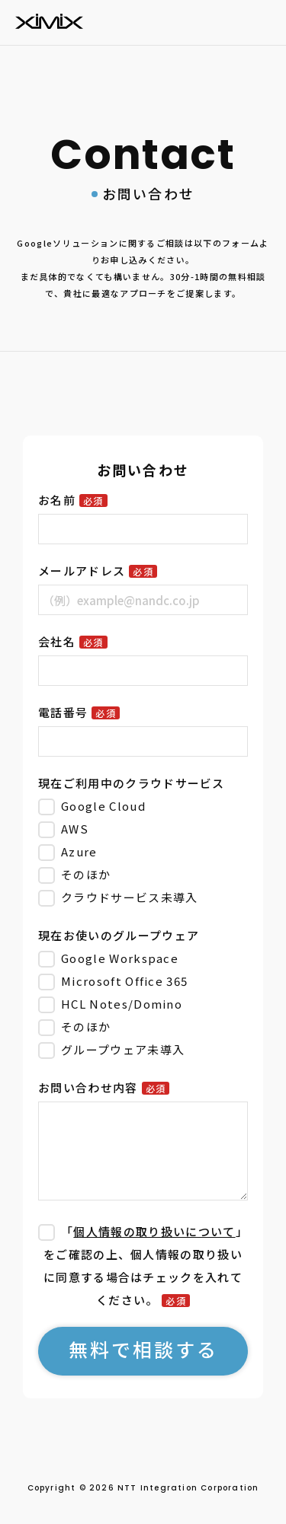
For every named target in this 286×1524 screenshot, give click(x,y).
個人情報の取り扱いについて (154, 1231)
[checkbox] (143, 852)
